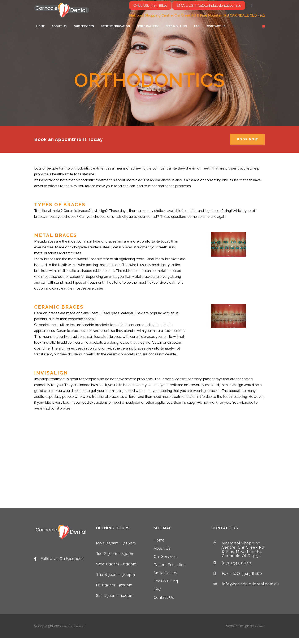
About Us (162, 548)
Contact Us (164, 597)
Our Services (165, 556)
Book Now (247, 139)
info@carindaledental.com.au (250, 584)
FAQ (157, 589)
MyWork (260, 626)
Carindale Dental (73, 626)
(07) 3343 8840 (236, 563)
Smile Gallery (165, 573)
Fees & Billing (166, 581)
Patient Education (170, 564)
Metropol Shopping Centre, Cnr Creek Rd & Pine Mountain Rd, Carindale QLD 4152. (243, 549)
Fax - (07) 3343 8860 (242, 573)
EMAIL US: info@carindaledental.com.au (209, 5)
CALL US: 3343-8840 (150, 5)
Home (159, 540)
